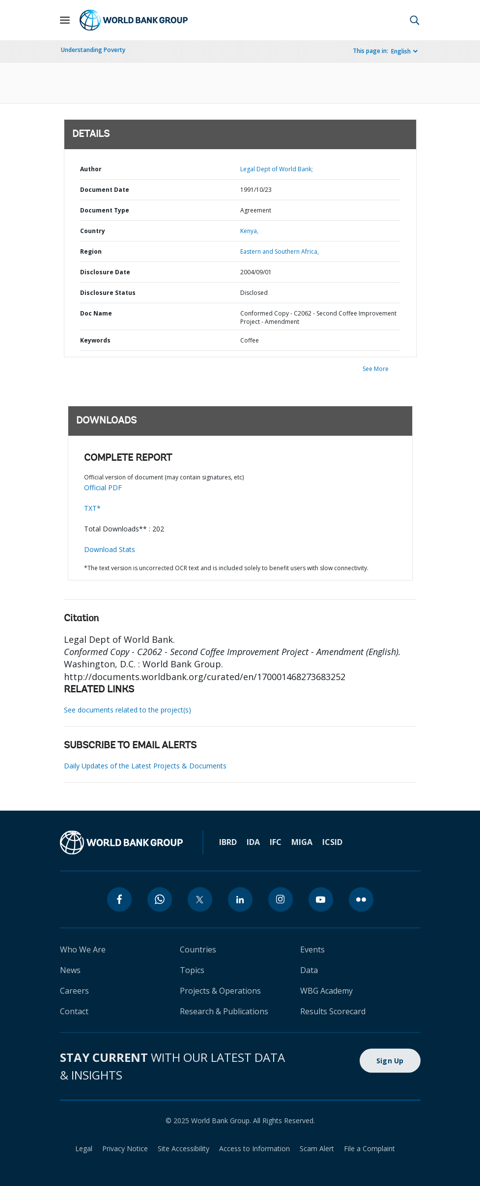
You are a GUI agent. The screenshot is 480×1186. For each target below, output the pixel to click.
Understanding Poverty (93, 50)
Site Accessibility (183, 1148)
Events (312, 949)
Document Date (104, 189)
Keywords (95, 340)
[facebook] (119, 899)
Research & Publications (224, 1011)
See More (376, 369)
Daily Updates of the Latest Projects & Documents (145, 765)
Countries (198, 949)
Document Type (104, 210)
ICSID (332, 842)
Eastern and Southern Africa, (279, 251)
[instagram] (280, 899)
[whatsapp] (159, 899)
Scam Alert (317, 1148)
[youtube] (321, 899)
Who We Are (83, 949)
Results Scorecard (333, 1011)
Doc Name (96, 313)
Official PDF (103, 487)
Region (91, 251)
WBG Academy (326, 990)
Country (92, 231)
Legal (83, 1148)
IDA (253, 842)
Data (309, 970)
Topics (192, 970)
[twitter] (200, 899)
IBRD (228, 842)
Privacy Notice (125, 1148)
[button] (415, 20)
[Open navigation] (65, 20)
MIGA (301, 842)
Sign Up (390, 1060)
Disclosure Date (105, 272)
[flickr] (361, 899)
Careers (74, 990)
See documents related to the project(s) (127, 709)
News (70, 970)
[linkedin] (240, 899)
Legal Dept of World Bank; (276, 169)
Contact (74, 1011)
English (401, 51)
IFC (276, 842)
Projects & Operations (220, 990)
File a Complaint (369, 1148)
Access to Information (254, 1148)
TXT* (92, 508)
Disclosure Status (108, 293)
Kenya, (249, 231)
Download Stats (109, 549)
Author (91, 169)
